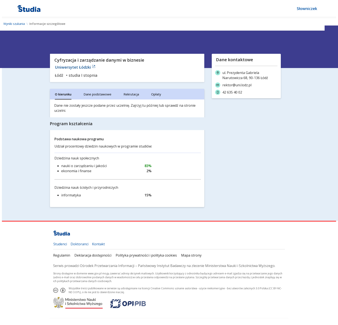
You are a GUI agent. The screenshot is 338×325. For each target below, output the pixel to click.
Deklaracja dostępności (92, 255)
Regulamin (61, 255)
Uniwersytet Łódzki (75, 67)
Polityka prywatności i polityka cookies (146, 255)
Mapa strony (191, 255)
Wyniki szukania (14, 24)
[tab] (63, 94)
